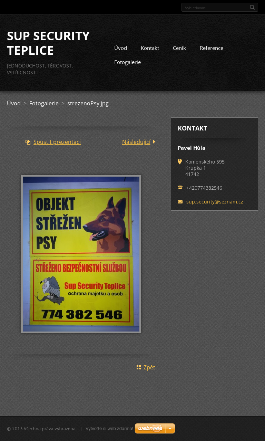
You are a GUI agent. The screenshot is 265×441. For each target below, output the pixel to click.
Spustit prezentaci (57, 142)
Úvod (120, 47)
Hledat (252, 7)
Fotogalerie (127, 62)
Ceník (179, 47)
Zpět (149, 367)
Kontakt (150, 47)
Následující (136, 142)
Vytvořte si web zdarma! (109, 428)
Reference (211, 47)
